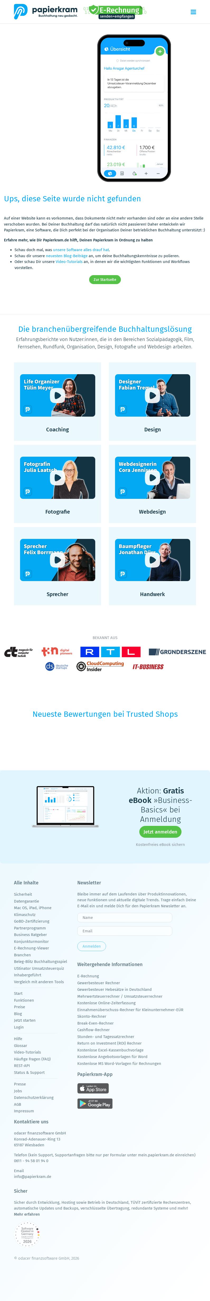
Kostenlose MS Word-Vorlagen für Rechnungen (119, 1063)
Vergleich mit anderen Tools (39, 982)
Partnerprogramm (30, 928)
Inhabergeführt (27, 975)
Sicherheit (23, 894)
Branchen (22, 955)
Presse (20, 1084)
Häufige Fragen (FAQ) (32, 1059)
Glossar (20, 1045)
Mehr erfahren (27, 1214)
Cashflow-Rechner (93, 1029)
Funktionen (24, 1000)
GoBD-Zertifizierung (31, 921)
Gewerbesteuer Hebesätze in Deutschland (114, 989)
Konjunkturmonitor (31, 941)
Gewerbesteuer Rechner (98, 983)
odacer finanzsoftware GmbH (40, 1133)
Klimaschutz (25, 914)
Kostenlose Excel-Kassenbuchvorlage (110, 1050)
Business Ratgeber (30, 934)
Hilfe (18, 1038)
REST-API (22, 1065)
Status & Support (29, 1072)
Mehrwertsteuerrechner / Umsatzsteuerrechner (120, 996)
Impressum (24, 1111)
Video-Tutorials (69, 261)
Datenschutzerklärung (34, 1097)
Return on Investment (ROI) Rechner (109, 1043)
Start (18, 993)
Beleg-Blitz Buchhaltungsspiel (40, 961)
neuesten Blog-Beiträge (67, 256)
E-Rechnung (88, 976)
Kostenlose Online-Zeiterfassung (106, 1003)
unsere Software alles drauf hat (81, 249)
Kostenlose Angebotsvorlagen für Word (112, 1056)
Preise (19, 1007)
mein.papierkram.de (156, 1155)
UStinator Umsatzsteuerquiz (39, 968)
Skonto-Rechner (91, 1016)
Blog (18, 1013)
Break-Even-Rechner (95, 1023)
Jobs (18, 1091)
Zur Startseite (105, 279)
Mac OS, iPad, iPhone (32, 907)
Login (19, 1027)
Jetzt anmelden (160, 832)
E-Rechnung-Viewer (31, 948)
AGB (17, 1104)
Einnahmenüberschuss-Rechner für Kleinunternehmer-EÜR (130, 1009)
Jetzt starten (25, 1020)
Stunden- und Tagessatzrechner (105, 1036)
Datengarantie (26, 901)
